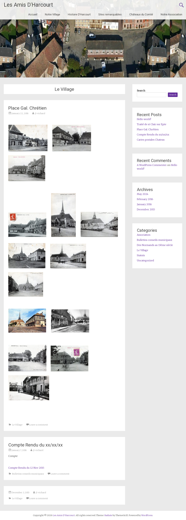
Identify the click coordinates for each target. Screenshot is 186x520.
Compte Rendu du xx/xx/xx (35, 445)
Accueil (32, 14)
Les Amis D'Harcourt (28, 5)
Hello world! (144, 119)
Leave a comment (38, 424)
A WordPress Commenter (152, 165)
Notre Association (171, 14)
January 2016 (144, 204)
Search (141, 90)
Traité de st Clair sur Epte (151, 124)
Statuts (141, 255)
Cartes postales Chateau (151, 139)
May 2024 (142, 194)
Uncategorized (145, 260)
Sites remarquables (110, 14)
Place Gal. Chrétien (27, 108)
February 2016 (145, 199)
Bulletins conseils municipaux (28, 473)
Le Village (17, 424)
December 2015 (146, 209)
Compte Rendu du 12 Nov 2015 (26, 467)
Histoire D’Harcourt (79, 14)
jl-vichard (40, 113)
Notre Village (52, 14)
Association (143, 234)
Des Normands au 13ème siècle (155, 245)
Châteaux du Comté (141, 14)
